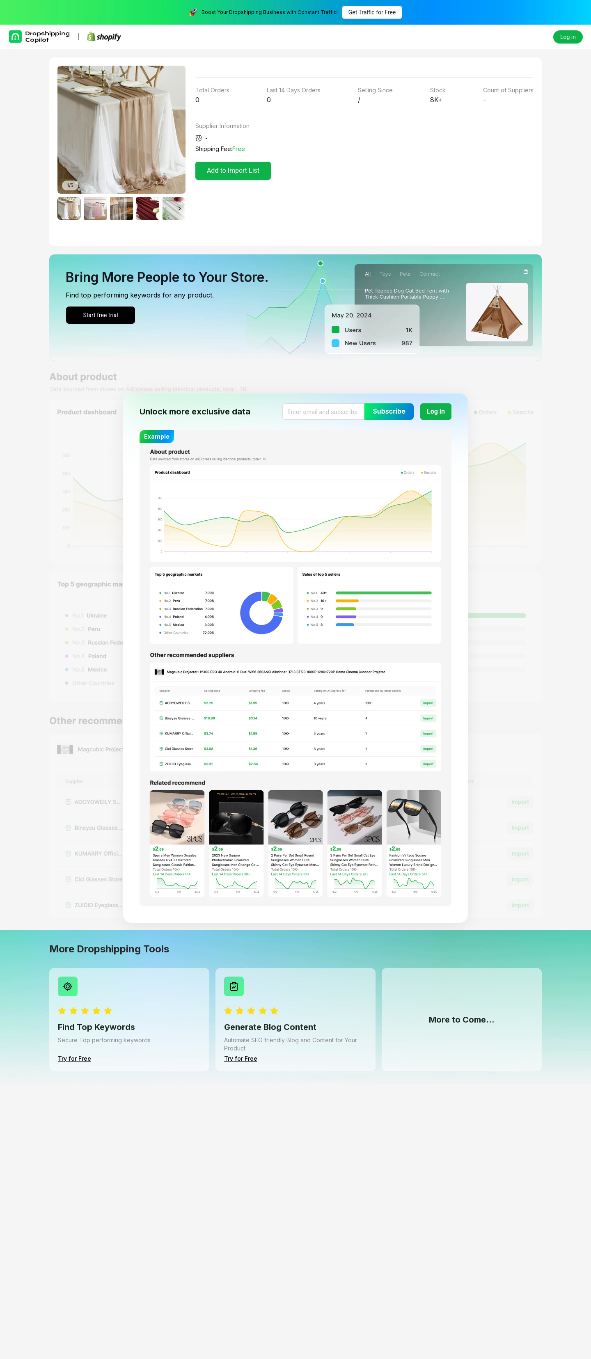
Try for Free (74, 1058)
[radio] (62, 1011)
